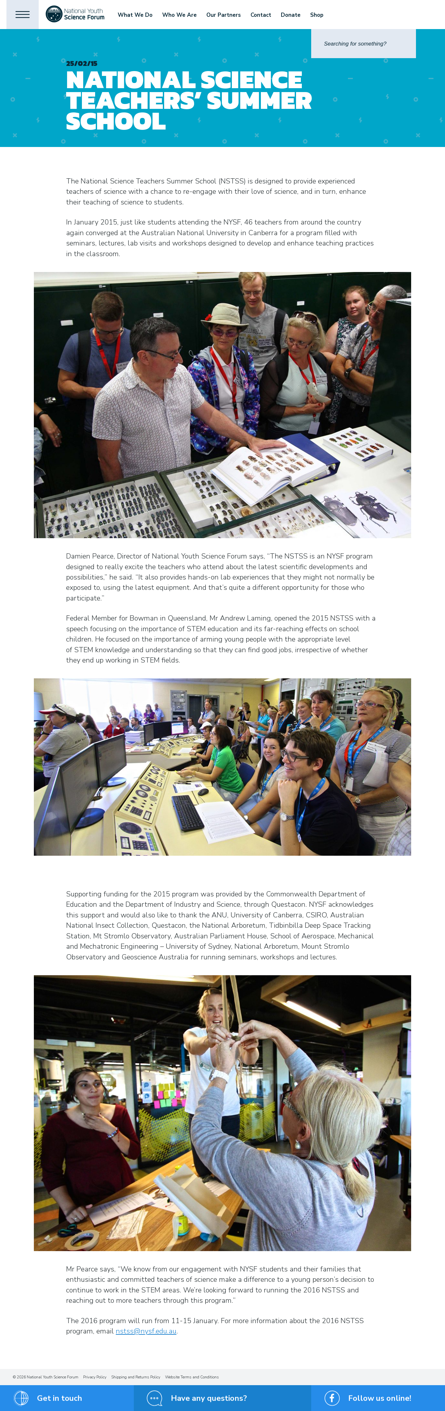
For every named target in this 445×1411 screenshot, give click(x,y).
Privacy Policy (94, 1377)
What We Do (135, 15)
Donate (291, 15)
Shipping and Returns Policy (135, 1377)
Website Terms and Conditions (192, 1377)
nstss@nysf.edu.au (146, 1331)
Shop (316, 15)
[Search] (363, 43)
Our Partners (223, 15)
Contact (261, 15)
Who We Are (179, 15)
